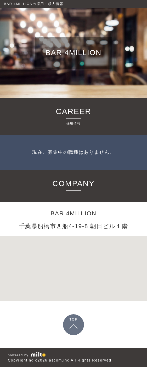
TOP (73, 319)
